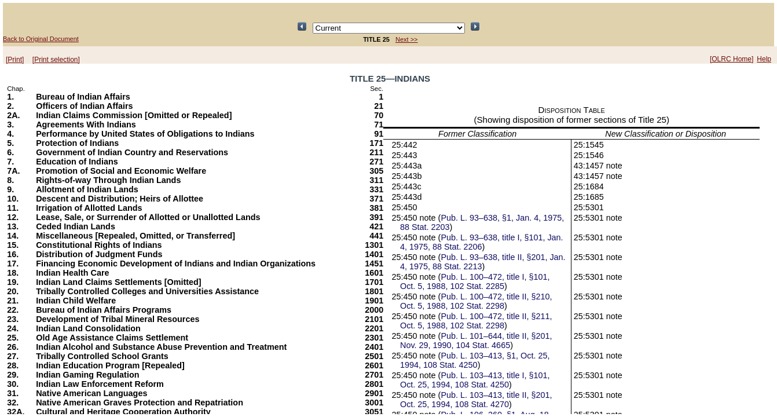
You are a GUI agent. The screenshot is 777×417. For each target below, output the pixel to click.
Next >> (406, 39)
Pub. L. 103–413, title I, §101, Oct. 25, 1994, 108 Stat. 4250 (474, 380)
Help (764, 59)
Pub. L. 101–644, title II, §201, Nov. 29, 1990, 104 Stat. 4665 (476, 340)
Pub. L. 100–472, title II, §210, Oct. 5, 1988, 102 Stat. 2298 (476, 301)
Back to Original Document (41, 38)
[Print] (15, 60)
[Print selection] (56, 60)
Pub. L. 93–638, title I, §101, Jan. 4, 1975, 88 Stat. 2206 (481, 242)
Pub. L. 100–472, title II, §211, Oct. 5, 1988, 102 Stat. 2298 (476, 321)
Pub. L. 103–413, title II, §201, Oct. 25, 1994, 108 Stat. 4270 (476, 399)
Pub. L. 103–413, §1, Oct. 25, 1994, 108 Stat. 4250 (474, 360)
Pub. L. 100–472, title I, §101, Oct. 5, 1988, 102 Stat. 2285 (474, 281)
